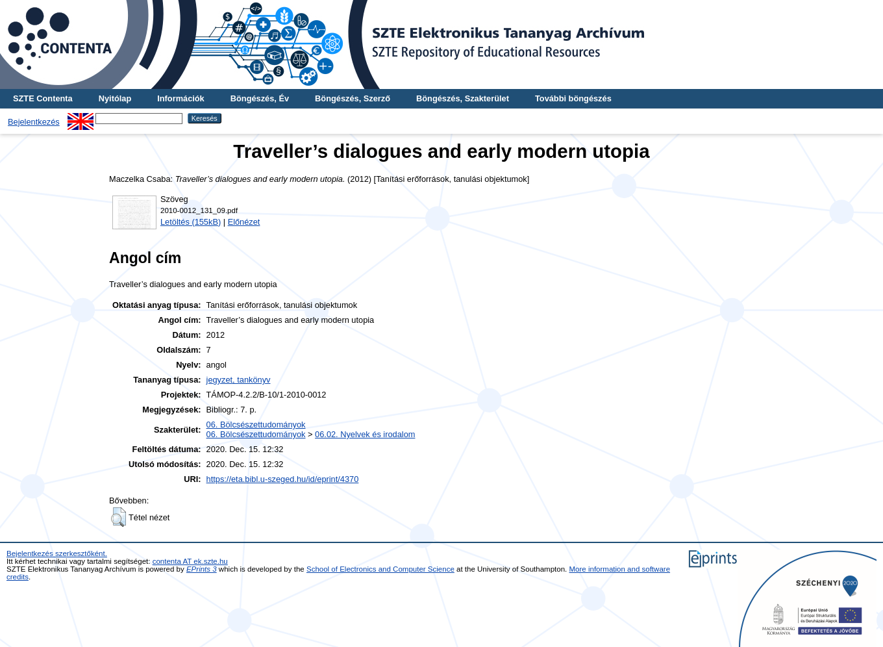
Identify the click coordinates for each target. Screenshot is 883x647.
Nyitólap (115, 98)
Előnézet (244, 222)
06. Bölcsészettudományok (256, 424)
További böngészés (573, 98)
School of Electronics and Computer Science (380, 569)
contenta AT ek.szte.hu (190, 561)
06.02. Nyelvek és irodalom (365, 434)
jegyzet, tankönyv (238, 380)
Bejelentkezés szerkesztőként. (56, 553)
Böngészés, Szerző (352, 98)
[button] (118, 517)
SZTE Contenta (43, 98)
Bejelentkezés (34, 122)
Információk (181, 98)
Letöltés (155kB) (190, 222)
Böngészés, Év (259, 98)
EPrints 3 (201, 569)
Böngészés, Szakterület (462, 98)
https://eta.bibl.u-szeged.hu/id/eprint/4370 (282, 479)
